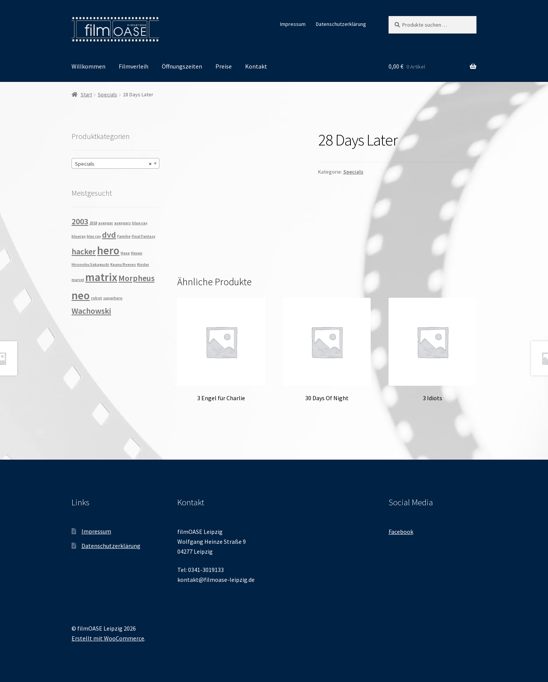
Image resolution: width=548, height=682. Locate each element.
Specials (107, 94)
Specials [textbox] (113, 163)
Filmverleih (133, 66)
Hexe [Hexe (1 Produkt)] (125, 253)
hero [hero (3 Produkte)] (108, 250)
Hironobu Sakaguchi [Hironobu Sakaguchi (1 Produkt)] (90, 264)
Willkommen (88, 66)
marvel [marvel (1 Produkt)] (78, 279)
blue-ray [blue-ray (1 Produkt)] (139, 222)
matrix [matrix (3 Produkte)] (101, 277)
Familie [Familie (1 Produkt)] (124, 236)
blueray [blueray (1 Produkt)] (79, 236)
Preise (223, 66)
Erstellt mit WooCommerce (108, 638)
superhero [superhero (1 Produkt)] (113, 297)
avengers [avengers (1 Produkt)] (122, 222)
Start (86, 94)
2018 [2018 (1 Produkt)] (93, 222)
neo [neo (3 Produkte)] (81, 295)
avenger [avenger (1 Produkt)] (105, 222)
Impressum (293, 24)
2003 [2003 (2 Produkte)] (80, 221)
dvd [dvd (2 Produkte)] (109, 234)
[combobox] (115, 163)
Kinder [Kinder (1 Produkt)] (143, 264)
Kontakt (256, 66)
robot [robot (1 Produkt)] (96, 297)
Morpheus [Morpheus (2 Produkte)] (136, 278)
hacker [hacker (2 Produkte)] (84, 251)
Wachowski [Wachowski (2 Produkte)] (91, 310)
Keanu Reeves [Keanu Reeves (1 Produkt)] (123, 264)
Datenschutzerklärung (341, 24)
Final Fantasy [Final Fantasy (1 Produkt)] (143, 236)
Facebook (401, 531)
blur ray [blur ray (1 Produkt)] (94, 236)
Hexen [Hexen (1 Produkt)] (136, 253)
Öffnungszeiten (182, 66)
